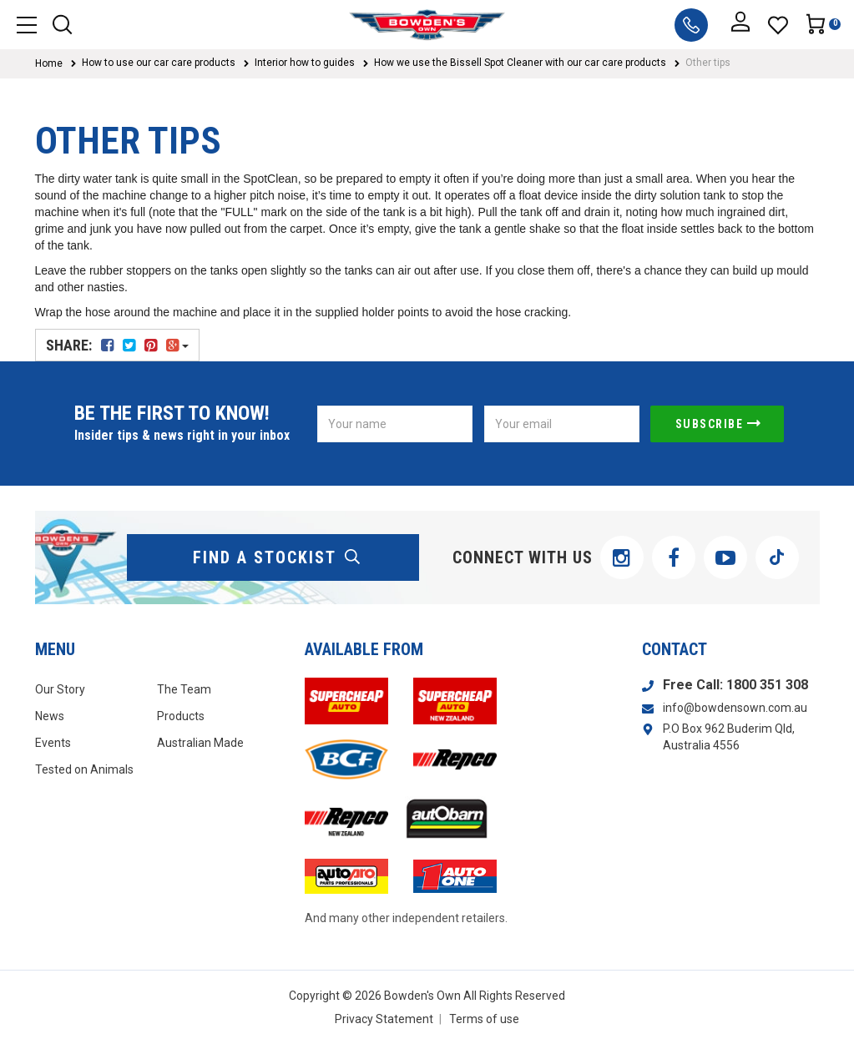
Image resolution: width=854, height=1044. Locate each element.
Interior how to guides (305, 62)
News (49, 716)
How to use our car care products (158, 62)
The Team (184, 689)
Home (49, 63)
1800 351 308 (767, 685)
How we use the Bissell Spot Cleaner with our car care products (520, 62)
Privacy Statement (384, 1019)
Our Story (60, 689)
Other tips (707, 62)
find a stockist (277, 557)
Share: (117, 345)
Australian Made (200, 742)
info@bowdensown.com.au (735, 707)
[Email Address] (561, 424)
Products (181, 716)
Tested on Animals (84, 769)
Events (53, 742)
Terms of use (484, 1019)
